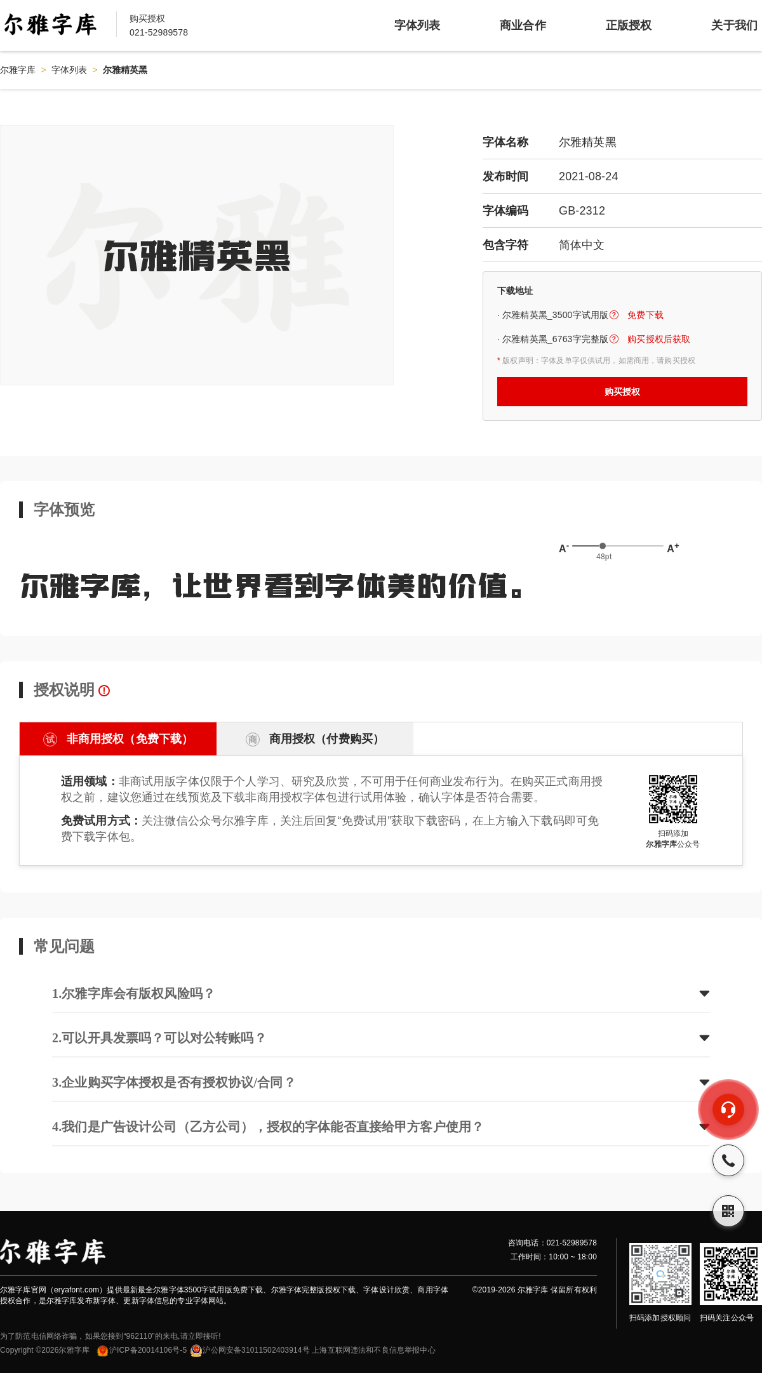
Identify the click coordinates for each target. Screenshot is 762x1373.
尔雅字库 (18, 70)
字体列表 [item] (417, 25)
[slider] (602, 546)
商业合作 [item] (523, 25)
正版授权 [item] (629, 25)
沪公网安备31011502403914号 (249, 1350)
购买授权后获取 (658, 339)
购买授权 (623, 392)
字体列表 (69, 70)
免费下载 (645, 315)
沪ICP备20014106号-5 (141, 1350)
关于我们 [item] (734, 25)
